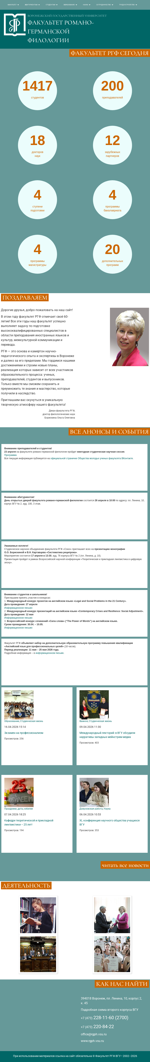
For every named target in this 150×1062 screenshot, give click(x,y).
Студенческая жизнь (31, 721)
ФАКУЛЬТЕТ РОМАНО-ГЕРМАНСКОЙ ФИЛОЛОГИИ (61, 31)
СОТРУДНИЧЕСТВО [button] (104, 5)
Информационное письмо (18, 608)
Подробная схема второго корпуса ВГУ (109, 1010)
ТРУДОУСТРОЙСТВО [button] (128, 5)
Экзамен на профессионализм (23, 732)
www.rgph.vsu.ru (92, 1041)
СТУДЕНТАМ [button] (52, 5)
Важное (83, 721)
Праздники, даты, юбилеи (18, 808)
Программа (10, 455)
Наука (107, 808)
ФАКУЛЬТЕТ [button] (13, 5)
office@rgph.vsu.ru (94, 1034)
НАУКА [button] (86, 5)
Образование (11, 721)
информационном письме (50, 653)
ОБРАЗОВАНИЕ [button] (70, 5)
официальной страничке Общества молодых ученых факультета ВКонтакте (92, 458)
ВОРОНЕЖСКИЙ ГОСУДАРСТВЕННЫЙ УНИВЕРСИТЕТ (67, 16)
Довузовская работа (91, 808)
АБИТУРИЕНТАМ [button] (32, 5)
